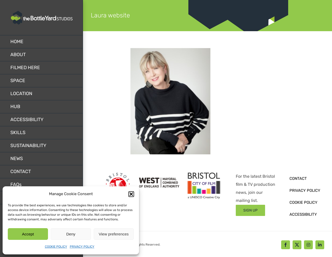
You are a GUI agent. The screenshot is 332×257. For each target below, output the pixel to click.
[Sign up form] (250, 210)
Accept (28, 234)
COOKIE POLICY (56, 246)
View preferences (114, 234)
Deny (70, 234)
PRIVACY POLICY (82, 246)
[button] (131, 194)
